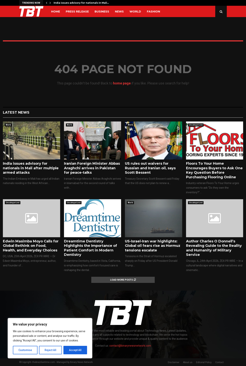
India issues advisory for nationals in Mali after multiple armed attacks (31, 168)
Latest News (16, 112)
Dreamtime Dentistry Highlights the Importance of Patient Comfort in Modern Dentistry (90, 248)
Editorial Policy (204, 362)
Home (55, 11)
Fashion (153, 11)
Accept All (75, 350)
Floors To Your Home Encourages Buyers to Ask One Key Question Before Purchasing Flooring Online (214, 170)
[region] (50, 338)
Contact (219, 362)
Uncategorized (196, 125)
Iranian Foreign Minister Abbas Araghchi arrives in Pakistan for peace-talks (92, 168)
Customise (25, 350)
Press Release (77, 11)
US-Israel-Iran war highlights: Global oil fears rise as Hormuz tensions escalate (152, 245)
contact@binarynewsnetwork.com (130, 345)
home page (122, 83)
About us (187, 362)
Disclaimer (173, 362)
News (119, 11)
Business (102, 11)
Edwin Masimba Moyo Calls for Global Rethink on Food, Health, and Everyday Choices (31, 245)
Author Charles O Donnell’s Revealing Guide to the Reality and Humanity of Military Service (214, 248)
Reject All (51, 350)
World (135, 11)
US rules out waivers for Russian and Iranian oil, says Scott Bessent (150, 168)
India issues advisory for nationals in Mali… (81, 2)
